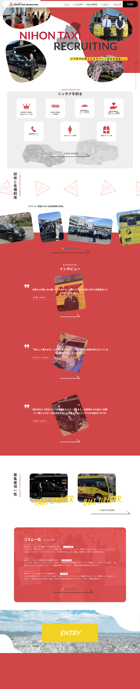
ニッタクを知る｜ (24, 660)
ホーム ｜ (21, 673)
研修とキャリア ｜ (27, 662)
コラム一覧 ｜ (23, 670)
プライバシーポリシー (22, 677)
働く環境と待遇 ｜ (29, 665)
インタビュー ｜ (24, 668)
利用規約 (33, 677)
